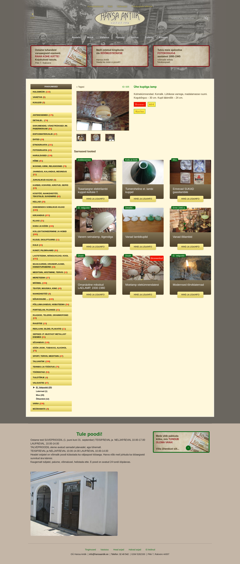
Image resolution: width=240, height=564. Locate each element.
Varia (38, 403)
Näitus (135, 37)
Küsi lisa (140, 111)
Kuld (38, 245)
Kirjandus (41, 215)
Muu (40, 395)
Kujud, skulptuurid (46, 240)
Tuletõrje (40, 377)
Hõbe (38, 161)
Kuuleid (39, 102)
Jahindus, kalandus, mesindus (50, 173)
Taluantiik (41, 361)
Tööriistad (41, 372)
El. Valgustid (44, 387)
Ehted (38, 139)
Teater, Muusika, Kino (47, 288)
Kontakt (163, 37)
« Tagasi (80, 87)
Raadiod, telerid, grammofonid (50, 316)
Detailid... (40, 120)
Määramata (41, 409)
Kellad (39, 202)
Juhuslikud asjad (44, 180)
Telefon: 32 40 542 (120, 554)
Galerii (149, 37)
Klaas (38, 221)
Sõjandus (41, 342)
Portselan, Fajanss (46, 310)
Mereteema (41, 277)
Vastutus (105, 549)
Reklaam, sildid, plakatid (49, 329)
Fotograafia (42, 150)
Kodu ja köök (43, 226)
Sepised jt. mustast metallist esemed (49, 335)
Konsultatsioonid (95, 6)
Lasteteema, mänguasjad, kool (50, 257)
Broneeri (139, 104)
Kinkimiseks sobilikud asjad (49, 208)
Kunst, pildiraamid (45, 250)
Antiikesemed (43, 115)
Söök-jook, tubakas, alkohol (50, 349)
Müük (90, 37)
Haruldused (42, 155)
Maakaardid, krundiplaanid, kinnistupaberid (49, 265)
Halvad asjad (135, 549)
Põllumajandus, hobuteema (51, 304)
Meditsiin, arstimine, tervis (50, 272)
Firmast (120, 37)
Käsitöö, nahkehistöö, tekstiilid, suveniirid (46, 194)
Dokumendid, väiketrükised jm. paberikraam (50, 127)
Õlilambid (42, 399)
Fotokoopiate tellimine (142, 6)
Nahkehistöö (42, 294)
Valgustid (41, 383)
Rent (110, 6)
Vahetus (104, 37)
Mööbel (40, 283)
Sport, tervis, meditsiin (48, 356)
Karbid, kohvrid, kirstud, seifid (50, 186)
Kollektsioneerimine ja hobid (50, 232)
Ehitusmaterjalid (45, 134)
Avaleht (76, 37)
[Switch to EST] (32, 16)
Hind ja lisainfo (95, 198)
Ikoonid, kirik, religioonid (49, 166)
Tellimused (122, 6)
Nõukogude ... (43, 299)
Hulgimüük (41, 92)
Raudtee (40, 323)
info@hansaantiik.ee (99, 554)
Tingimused (90, 549)
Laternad (41, 391)
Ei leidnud (150, 549)
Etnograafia (43, 145)
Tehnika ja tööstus (46, 367)
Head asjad (118, 549)
